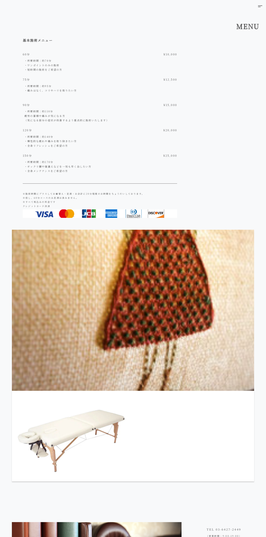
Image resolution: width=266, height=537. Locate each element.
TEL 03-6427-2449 (224, 529)
